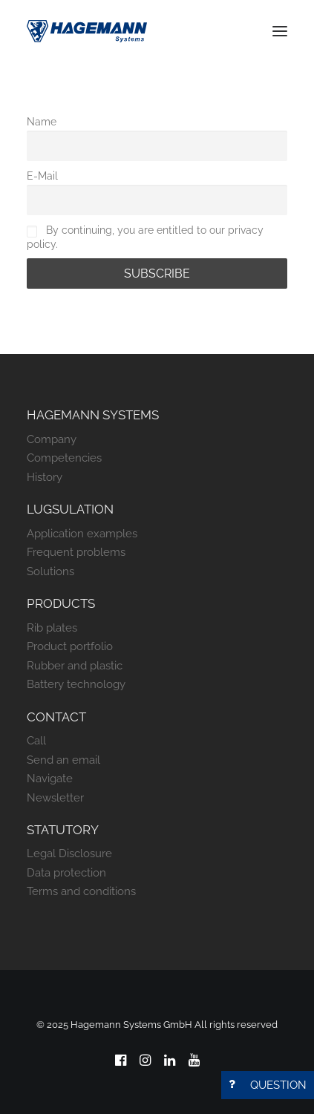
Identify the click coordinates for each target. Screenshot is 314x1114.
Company (51, 439)
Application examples (82, 533)
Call (36, 740)
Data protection (66, 872)
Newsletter (55, 798)
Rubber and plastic (74, 665)
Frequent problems (76, 552)
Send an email (63, 760)
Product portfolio (70, 646)
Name (41, 121)
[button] (280, 31)
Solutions (50, 571)
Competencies (64, 458)
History (44, 477)
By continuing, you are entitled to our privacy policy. (145, 236)
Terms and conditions (81, 891)
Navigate (50, 778)
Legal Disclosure (69, 853)
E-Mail (42, 175)
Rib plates (52, 628)
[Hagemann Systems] (87, 31)
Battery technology (76, 684)
